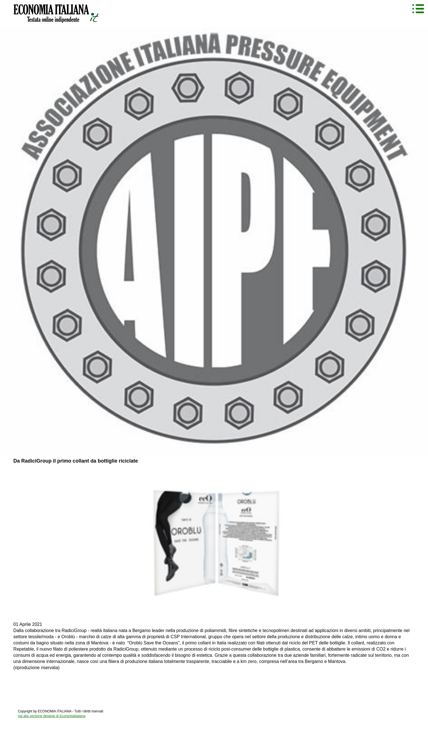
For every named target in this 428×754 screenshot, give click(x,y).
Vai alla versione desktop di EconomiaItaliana (51, 716)
